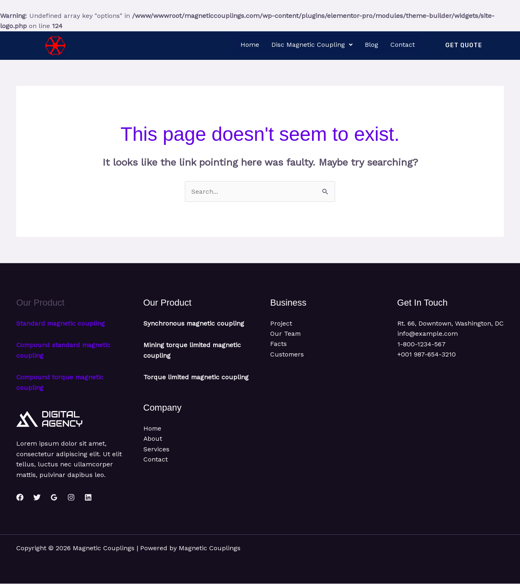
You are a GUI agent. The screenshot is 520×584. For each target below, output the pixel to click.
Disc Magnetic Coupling (312, 44)
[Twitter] (37, 497)
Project (281, 323)
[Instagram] (71, 497)
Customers (287, 355)
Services (156, 460)
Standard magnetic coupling (61, 323)
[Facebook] (20, 497)
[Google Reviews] (54, 497)
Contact (402, 44)
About (152, 449)
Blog (371, 44)
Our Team (285, 334)
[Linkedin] (88, 497)
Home (249, 44)
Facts (278, 344)
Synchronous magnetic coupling (194, 323)
